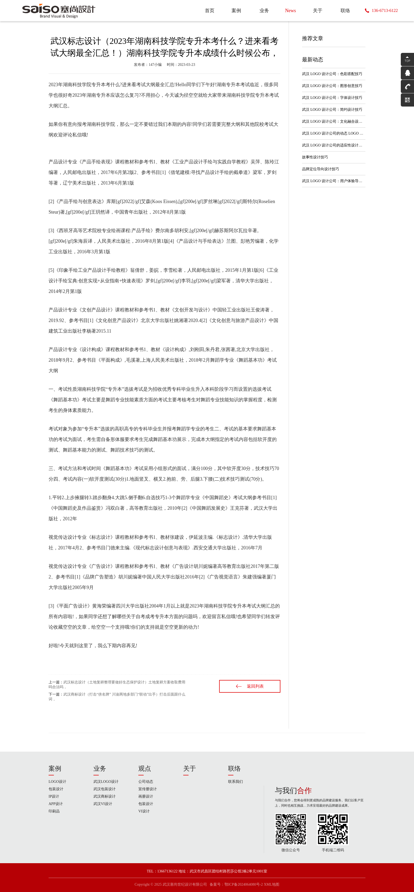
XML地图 (271, 884)
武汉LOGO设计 (106, 782)
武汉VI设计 (102, 804)
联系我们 (235, 782)
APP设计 (56, 804)
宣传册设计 (147, 789)
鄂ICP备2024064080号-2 (243, 884)
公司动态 (145, 782)
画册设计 (145, 796)
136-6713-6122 (385, 10)
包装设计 (56, 789)
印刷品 (54, 811)
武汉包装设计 (104, 789)
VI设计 (144, 811)
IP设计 (54, 796)
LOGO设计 (57, 782)
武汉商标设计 (104, 796)
